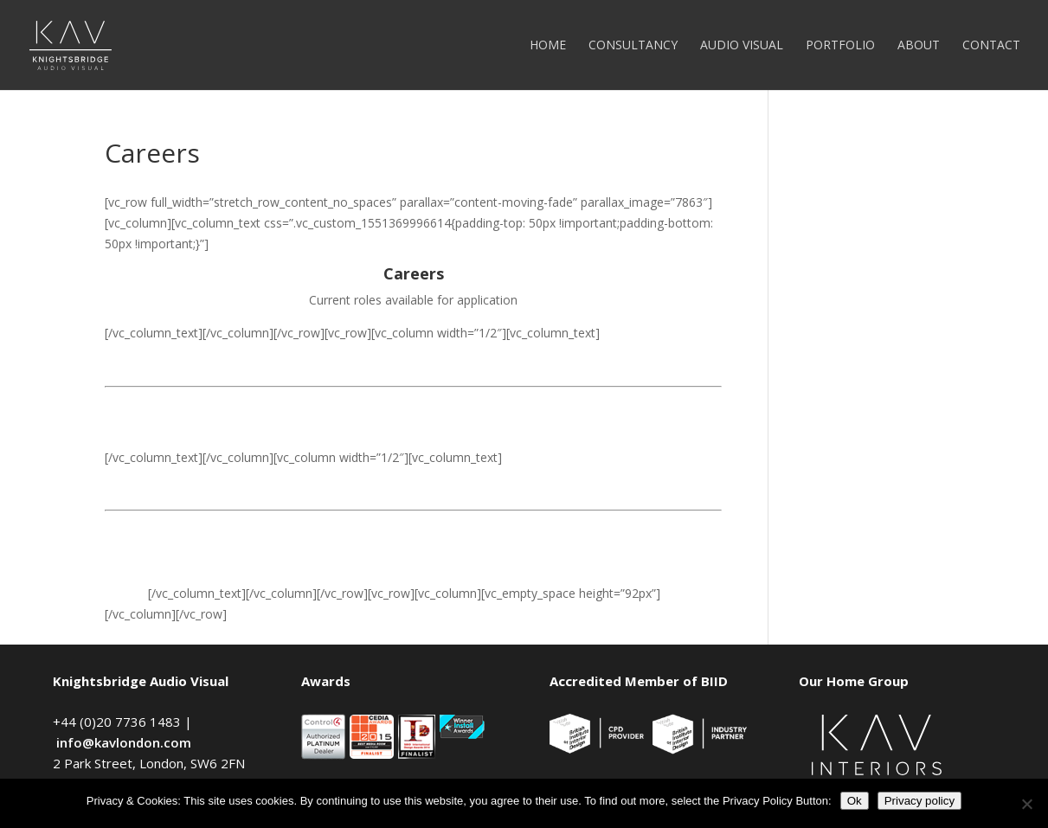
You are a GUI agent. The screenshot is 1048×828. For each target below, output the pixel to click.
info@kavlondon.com (123, 742)
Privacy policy (919, 800)
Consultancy (633, 46)
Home (548, 46)
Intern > (126, 593)
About (918, 46)
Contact (991, 46)
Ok (854, 800)
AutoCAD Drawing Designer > (188, 560)
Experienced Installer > (167, 527)
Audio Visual (741, 46)
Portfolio (840, 46)
